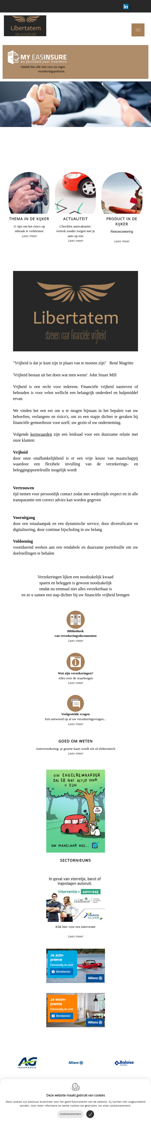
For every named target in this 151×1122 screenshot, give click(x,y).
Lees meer (29, 236)
